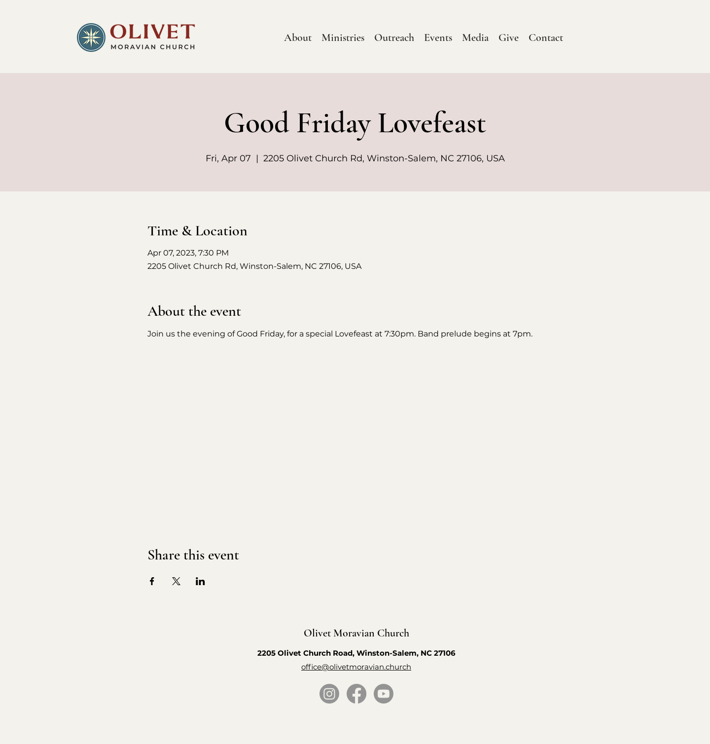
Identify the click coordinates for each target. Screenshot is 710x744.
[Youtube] (383, 694)
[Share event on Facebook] (152, 581)
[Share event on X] (176, 581)
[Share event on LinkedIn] (200, 581)
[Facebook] (356, 694)
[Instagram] (329, 694)
